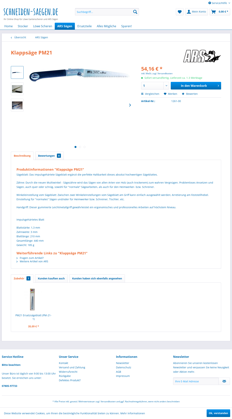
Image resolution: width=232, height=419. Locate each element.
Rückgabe (65, 376)
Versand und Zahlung (72, 367)
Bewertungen (49, 156)
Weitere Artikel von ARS (32, 261)
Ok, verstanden (218, 413)
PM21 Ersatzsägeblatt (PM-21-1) (33, 317)
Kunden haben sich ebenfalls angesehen (97, 278)
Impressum (123, 376)
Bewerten (190, 93)
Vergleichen (150, 93)
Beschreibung (22, 155)
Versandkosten (108, 401)
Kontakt (63, 363)
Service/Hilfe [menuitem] (218, 3)
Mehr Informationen (132, 413)
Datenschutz (123, 367)
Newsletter (122, 363)
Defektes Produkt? (70, 380)
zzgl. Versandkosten (162, 73)
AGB (118, 371)
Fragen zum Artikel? (30, 258)
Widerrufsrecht (68, 371)
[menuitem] (107, 11)
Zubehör (22, 278)
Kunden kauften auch (51, 278)
